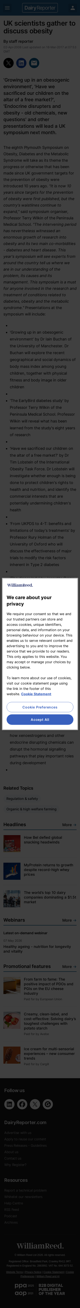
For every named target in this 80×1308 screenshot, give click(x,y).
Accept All (40, 719)
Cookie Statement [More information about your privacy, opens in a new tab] (36, 694)
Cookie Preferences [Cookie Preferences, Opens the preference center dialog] (39, 707)
